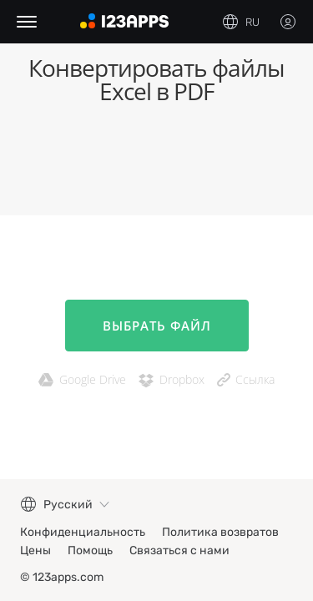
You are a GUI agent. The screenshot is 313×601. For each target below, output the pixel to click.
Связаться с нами (179, 550)
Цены (35, 550)
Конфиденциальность (82, 532)
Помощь (90, 550)
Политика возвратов (220, 532)
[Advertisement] (156, 165)
